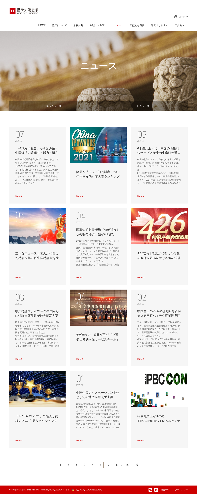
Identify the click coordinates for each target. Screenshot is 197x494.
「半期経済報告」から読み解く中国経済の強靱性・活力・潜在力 (36, 153)
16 (136, 465)
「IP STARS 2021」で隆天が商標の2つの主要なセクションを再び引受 (36, 421)
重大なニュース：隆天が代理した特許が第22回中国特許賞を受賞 (37, 258)
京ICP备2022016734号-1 (58, 490)
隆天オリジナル (159, 25)
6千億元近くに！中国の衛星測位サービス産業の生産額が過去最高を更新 (159, 153)
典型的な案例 (137, 25)
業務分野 (78, 25)
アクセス (180, 25)
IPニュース (143, 106)
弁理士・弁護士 (98, 25)
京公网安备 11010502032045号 (89, 490)
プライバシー (181, 490)
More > (18, 196)
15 (127, 465)
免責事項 (165, 490)
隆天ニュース (53, 106)
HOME (42, 25)
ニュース (118, 25)
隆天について (59, 25)
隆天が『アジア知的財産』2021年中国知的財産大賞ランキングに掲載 (98, 176)
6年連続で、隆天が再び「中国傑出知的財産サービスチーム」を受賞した (97, 339)
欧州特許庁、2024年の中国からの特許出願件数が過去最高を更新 (37, 316)
